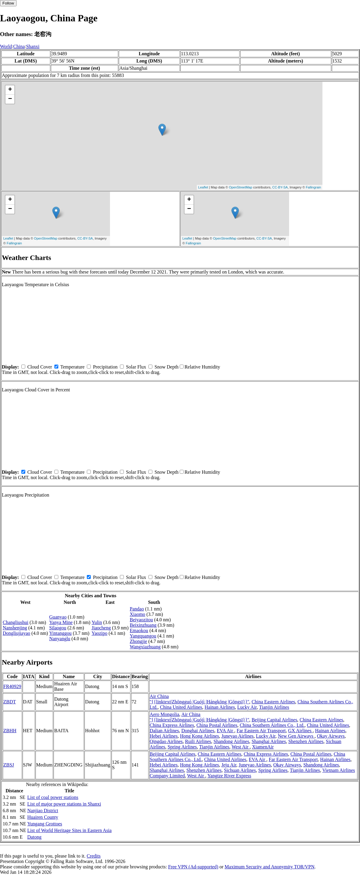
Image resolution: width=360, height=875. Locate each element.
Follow (8, 3)
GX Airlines (300, 730)
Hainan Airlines (220, 707)
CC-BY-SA (280, 187)
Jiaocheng (101, 627)
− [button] (10, 99)
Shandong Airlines (231, 741)
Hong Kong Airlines (199, 736)
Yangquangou (143, 635)
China (19, 46)
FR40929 (12, 686)
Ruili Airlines (198, 741)
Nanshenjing (15, 627)
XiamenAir (263, 746)
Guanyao (58, 617)
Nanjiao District (42, 810)
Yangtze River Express (229, 775)
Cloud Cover (39, 366)
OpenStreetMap (240, 187)
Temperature (72, 366)
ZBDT (9, 701)
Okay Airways (331, 736)
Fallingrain (313, 187)
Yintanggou (60, 633)
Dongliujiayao (16, 633)
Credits (93, 855)
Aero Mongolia (164, 714)
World (6, 46)
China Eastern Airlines (273, 701)
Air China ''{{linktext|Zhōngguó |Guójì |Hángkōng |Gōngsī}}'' (199, 699)
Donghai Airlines (197, 730)
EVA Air (225, 730)
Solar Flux (136, 366)
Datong (34, 837)
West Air (241, 746)
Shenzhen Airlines (305, 741)
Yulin (97, 622)
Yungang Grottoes (44, 823)
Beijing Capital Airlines (274, 719)
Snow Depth (166, 366)
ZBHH (10, 730)
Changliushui (15, 622)
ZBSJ (8, 764)
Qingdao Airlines (166, 741)
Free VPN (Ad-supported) (193, 866)
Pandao (137, 608)
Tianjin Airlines (274, 707)
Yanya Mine (61, 622)
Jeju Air (228, 764)
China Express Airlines (172, 725)
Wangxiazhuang (145, 646)
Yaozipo (100, 633)
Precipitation (105, 366)
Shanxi (32, 46)
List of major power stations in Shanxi (64, 803)
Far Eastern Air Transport (261, 730)
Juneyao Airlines (237, 736)
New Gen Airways (296, 736)
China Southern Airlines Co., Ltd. (272, 725)
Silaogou (57, 627)
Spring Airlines (182, 746)
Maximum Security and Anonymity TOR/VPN (270, 866)
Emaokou (139, 630)
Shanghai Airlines (269, 741)
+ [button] (10, 89)
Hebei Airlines (164, 736)
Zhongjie (138, 641)
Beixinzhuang (143, 625)
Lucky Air (247, 707)
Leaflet (203, 187)
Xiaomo (137, 614)
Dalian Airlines (164, 730)
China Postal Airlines (217, 725)
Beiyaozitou (141, 619)
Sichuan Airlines (240, 770)
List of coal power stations (52, 797)
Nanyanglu (59, 638)
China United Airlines (181, 707)
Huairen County (42, 817)
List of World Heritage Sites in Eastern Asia (69, 830)
